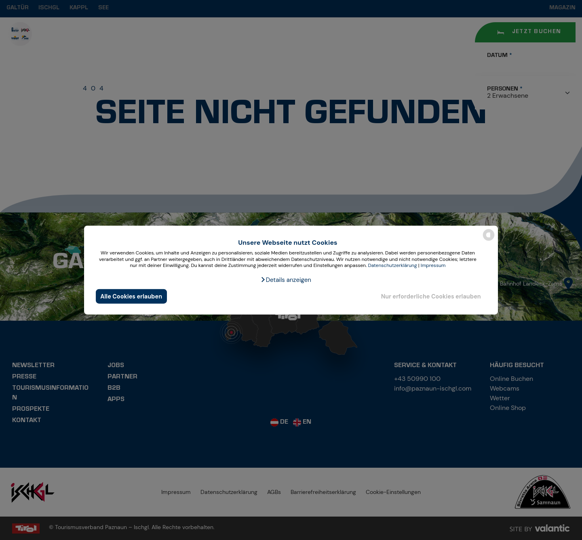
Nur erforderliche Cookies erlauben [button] (431, 296)
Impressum (433, 265)
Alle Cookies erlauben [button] (131, 296)
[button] (285, 280)
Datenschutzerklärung (392, 265)
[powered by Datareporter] (488, 240)
